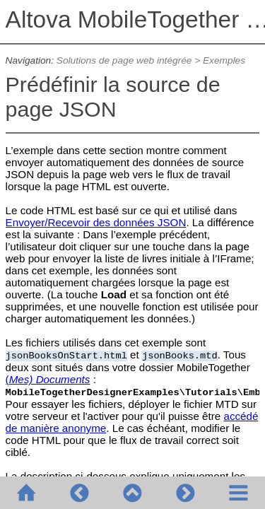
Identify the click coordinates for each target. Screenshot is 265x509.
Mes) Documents (49, 379)
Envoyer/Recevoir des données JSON (96, 222)
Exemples (224, 60)
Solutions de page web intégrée (124, 60)
